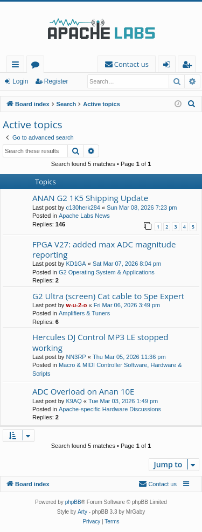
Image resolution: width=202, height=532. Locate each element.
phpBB (73, 502)
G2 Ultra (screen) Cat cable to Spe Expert (108, 296)
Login (20, 81)
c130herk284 (83, 207)
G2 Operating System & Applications (107, 272)
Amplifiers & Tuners (84, 313)
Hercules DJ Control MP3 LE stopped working (100, 342)
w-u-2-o (76, 305)
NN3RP (76, 357)
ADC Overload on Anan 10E (83, 391)
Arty (82, 512)
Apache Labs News (84, 215)
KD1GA (76, 263)
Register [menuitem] (189, 66)
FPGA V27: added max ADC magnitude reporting (104, 249)
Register (56, 81)
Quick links (17, 66)
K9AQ (73, 401)
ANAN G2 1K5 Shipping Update (90, 197)
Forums (37, 66)
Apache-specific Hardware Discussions (110, 409)
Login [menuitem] (169, 66)
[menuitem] (126, 64)
